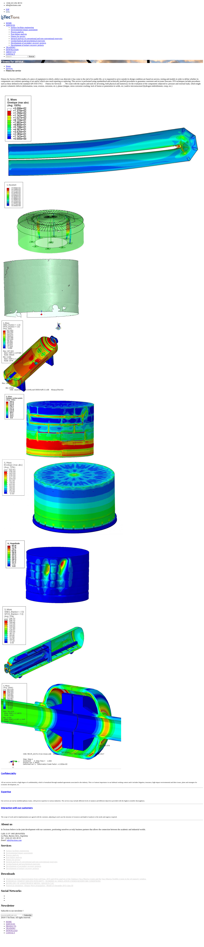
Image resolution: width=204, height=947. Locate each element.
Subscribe (27, 915)
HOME (9, 23)
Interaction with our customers (17, 807)
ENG (8, 12)
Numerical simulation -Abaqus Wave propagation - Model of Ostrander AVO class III (39, 886)
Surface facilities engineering (22, 27)
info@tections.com (14, 840)
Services (9, 68)
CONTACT (10, 54)
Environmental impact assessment (24, 30)
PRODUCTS (11, 926)
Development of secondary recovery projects (28, 43)
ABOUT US (11, 52)
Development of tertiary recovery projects (27, 45)
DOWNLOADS (12, 50)
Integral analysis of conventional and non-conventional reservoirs (36, 39)
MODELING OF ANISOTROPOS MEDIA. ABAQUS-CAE (30, 883)
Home (8, 66)
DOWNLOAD (11, 931)
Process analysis (17, 32)
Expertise (6, 791)
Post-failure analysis (19, 34)
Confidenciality (8, 773)
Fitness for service (18, 36)
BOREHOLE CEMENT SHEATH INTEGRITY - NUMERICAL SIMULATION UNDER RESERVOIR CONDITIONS (53, 881)
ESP (7, 9)
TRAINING (10, 47)
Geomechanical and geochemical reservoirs (28, 41)
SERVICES (10, 25)
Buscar (31, 56)
